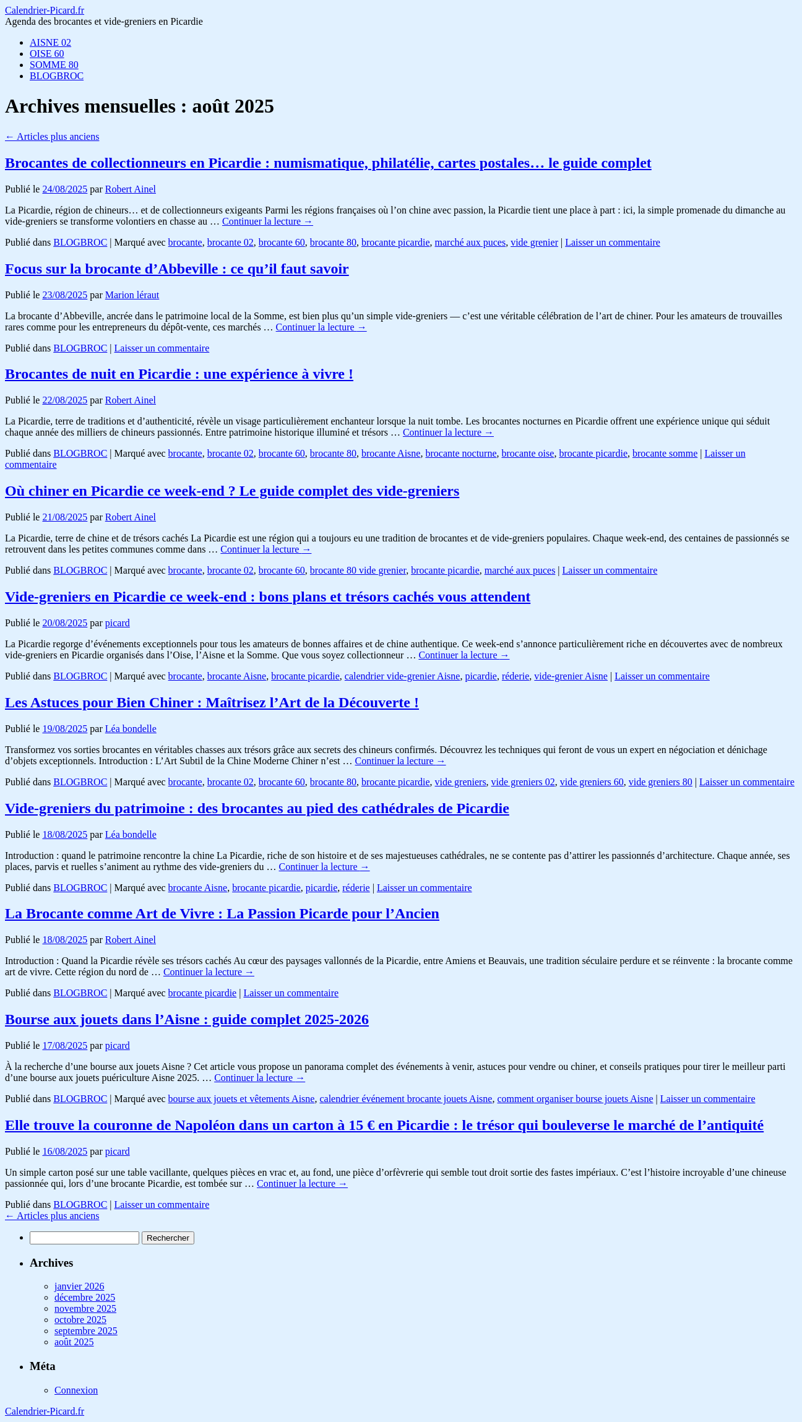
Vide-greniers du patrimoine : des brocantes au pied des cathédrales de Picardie (257, 808)
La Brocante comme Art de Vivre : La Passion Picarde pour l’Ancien (222, 913)
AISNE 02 (50, 42)
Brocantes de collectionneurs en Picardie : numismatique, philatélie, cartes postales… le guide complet (328, 163)
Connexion (76, 1390)
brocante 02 (230, 242)
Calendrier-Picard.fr (44, 10)
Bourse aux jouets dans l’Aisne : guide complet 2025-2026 (187, 1019)
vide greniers (460, 782)
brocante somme (664, 453)
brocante (185, 242)
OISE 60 (47, 53)
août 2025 (74, 1342)
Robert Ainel (130, 189)
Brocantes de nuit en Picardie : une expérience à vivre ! (179, 374)
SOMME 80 (54, 64)
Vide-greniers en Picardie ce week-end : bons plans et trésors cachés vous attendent (267, 596)
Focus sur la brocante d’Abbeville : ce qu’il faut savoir (177, 269)
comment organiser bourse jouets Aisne (575, 1098)
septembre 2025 (86, 1330)
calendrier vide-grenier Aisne (402, 676)
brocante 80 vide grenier (358, 570)
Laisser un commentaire (612, 242)
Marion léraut (132, 295)
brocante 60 (282, 242)
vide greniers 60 (592, 782)
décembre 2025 (84, 1297)
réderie (515, 676)
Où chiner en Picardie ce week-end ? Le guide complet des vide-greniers (232, 491)
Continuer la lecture (267, 221)
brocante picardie (395, 242)
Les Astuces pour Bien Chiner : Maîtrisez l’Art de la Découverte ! (212, 702)
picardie (481, 676)
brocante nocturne (460, 453)
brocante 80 (333, 242)
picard (117, 623)
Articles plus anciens (52, 136)
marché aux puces (470, 242)
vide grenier (534, 242)
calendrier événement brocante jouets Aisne (405, 1098)
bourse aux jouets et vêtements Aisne (241, 1098)
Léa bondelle (131, 728)
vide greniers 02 (523, 782)
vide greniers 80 (660, 782)
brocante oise (528, 453)
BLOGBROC (57, 76)
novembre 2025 (85, 1308)
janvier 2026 (79, 1286)
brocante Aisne (391, 453)
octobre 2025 (80, 1319)
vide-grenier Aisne (571, 676)
